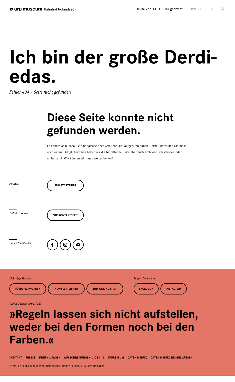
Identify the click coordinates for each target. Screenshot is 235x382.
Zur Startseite (65, 186)
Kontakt (15, 357)
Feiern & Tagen (49, 357)
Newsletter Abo (66, 288)
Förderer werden (28, 288)
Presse (30, 357)
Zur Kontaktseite (65, 216)
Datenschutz (137, 357)
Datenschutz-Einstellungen (171, 357)
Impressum (116, 357)
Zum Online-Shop (105, 288)
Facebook (146, 288)
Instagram (173, 288)
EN (211, 9)
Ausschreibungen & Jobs (82, 357)
